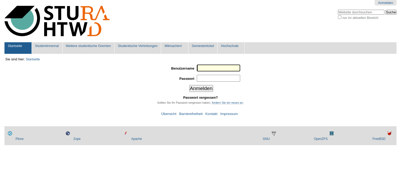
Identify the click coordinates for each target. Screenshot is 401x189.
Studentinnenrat (47, 46)
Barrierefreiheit (191, 114)
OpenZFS (321, 139)
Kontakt (211, 114)
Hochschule (230, 46)
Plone (20, 139)
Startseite (15, 46)
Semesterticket (203, 46)
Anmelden (385, 3)
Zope (76, 139)
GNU (266, 139)
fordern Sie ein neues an (227, 102)
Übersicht (168, 114)
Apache (136, 139)
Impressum (229, 114)
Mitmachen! (173, 46)
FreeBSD (378, 139)
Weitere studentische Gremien (88, 46)
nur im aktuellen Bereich (360, 18)
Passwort (186, 79)
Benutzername (182, 68)
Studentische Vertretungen (138, 46)
